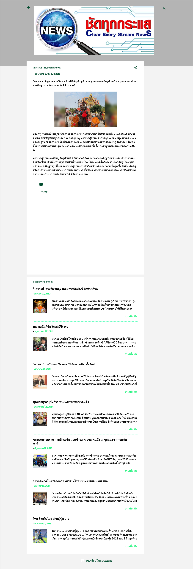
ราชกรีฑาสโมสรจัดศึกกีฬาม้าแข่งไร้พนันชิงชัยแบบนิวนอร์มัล (70, 481)
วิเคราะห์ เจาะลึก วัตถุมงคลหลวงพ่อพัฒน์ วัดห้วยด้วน (65, 289)
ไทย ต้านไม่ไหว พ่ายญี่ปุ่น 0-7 (51, 518)
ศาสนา (44, 191)
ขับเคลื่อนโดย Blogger (96, 560)
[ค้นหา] (164, 8)
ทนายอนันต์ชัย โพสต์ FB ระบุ (50, 326)
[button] (136, 68)
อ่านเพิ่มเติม (131, 316)
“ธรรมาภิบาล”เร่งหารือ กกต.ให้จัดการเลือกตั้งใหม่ (64, 364)
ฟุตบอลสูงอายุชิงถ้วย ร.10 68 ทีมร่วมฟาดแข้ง (61, 402)
